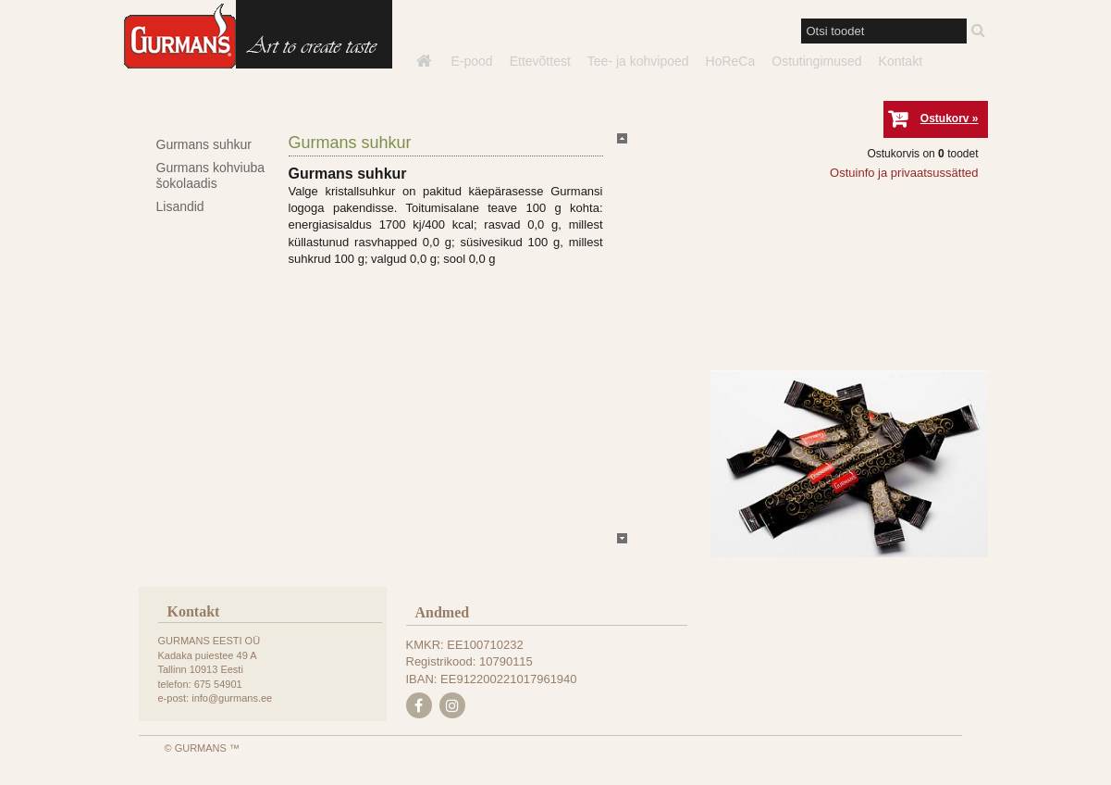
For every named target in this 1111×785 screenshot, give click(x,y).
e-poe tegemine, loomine (93, 784)
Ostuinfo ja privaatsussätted (904, 173)
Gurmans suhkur (204, 144)
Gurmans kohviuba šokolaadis (210, 175)
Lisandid (180, 206)
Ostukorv (944, 118)
